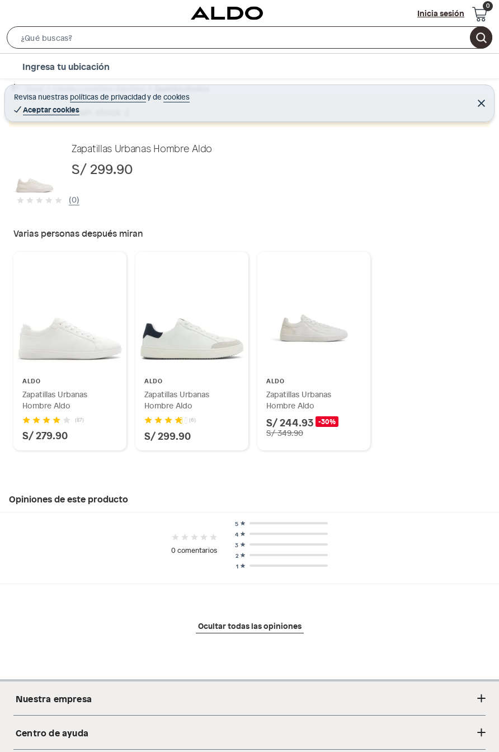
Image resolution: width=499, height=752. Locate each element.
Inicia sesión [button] (440, 12)
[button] (249, 39)
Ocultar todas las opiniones (250, 625)
